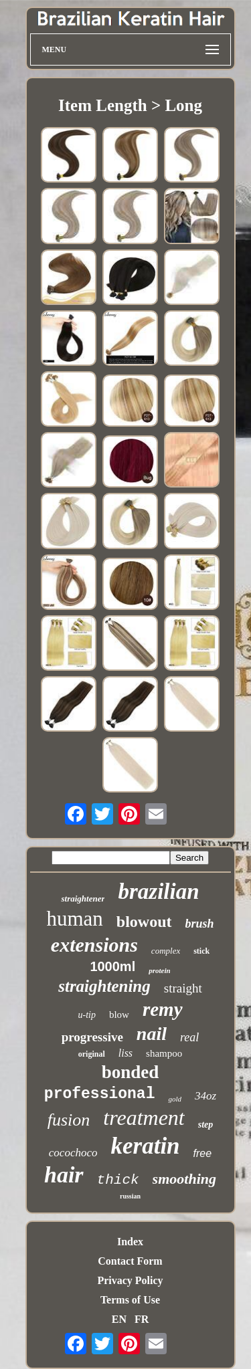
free (202, 1153)
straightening (104, 986)
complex (165, 951)
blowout (144, 921)
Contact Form (130, 1261)
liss (125, 1053)
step (206, 1125)
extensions (94, 945)
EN (119, 1319)
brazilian (158, 891)
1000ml (112, 966)
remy (163, 1009)
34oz (205, 1095)
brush (199, 923)
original (91, 1054)
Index (130, 1241)
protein (159, 970)
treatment (143, 1117)
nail (152, 1033)
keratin (145, 1146)
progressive (92, 1037)
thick (118, 1180)
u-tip (86, 1015)
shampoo (164, 1053)
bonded (130, 1072)
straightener (82, 898)
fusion (69, 1120)
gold (174, 1099)
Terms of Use (130, 1299)
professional (99, 1094)
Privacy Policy (130, 1280)
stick (201, 951)
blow (119, 1014)
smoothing (184, 1178)
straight (183, 988)
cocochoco (73, 1152)
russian (130, 1196)
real (189, 1037)
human (74, 918)
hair (64, 1174)
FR (142, 1319)
